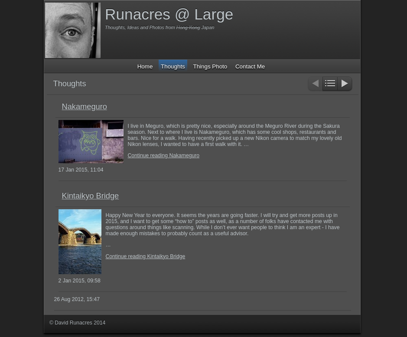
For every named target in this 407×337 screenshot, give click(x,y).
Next (345, 84)
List (330, 84)
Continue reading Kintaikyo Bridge (146, 256)
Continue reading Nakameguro (164, 155)
